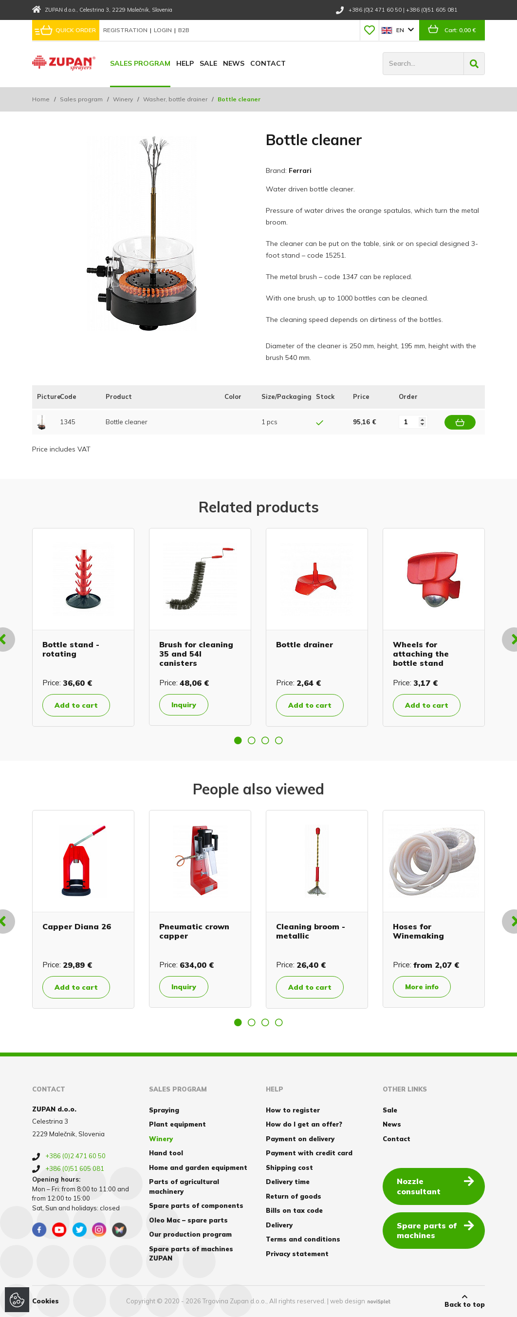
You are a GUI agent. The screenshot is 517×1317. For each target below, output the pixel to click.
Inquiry (183, 704)
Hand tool (166, 1153)
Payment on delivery (300, 1139)
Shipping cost (289, 1167)
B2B (183, 30)
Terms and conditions (303, 1239)
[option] (83, 627)
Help (185, 63)
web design (347, 1301)
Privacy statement (297, 1254)
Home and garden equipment (198, 1167)
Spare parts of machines (435, 1230)
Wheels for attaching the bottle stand (421, 654)
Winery (123, 99)
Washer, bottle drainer (175, 99)
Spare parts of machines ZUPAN (191, 1253)
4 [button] (279, 740)
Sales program (140, 63)
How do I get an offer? (304, 1124)
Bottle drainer (304, 644)
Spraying (164, 1110)
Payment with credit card (309, 1153)
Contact (268, 63)
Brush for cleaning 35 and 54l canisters (196, 654)
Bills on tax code (294, 1210)
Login (163, 30)
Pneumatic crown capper (194, 931)
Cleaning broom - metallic (310, 931)
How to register (293, 1110)
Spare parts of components (196, 1205)
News (233, 63)
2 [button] (251, 740)
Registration (126, 30)
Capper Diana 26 (76, 926)
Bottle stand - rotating (70, 649)
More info (422, 986)
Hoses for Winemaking (418, 931)
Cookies (45, 1301)
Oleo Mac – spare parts (188, 1220)
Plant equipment (177, 1124)
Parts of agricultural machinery (184, 1186)
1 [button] (238, 740)
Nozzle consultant (435, 1185)
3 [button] (265, 740)
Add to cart (76, 705)
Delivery (279, 1225)
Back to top (464, 1301)
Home (41, 99)
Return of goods (293, 1196)
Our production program (190, 1234)
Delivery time (288, 1181)
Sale (208, 63)
